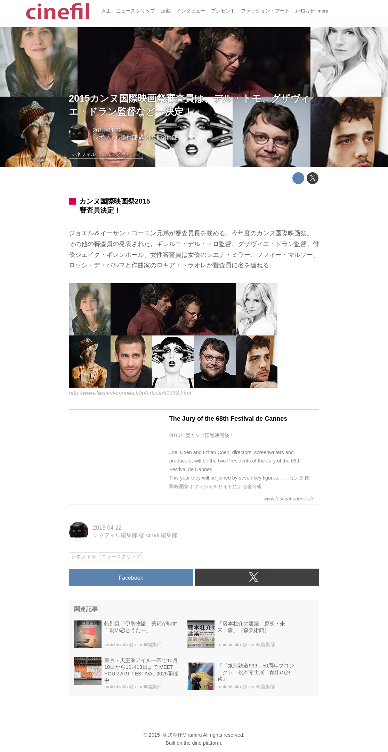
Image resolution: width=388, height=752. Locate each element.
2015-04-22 (107, 130)
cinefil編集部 (161, 137)
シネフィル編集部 (115, 137)
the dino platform (202, 743)
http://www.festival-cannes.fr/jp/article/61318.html (130, 393)
